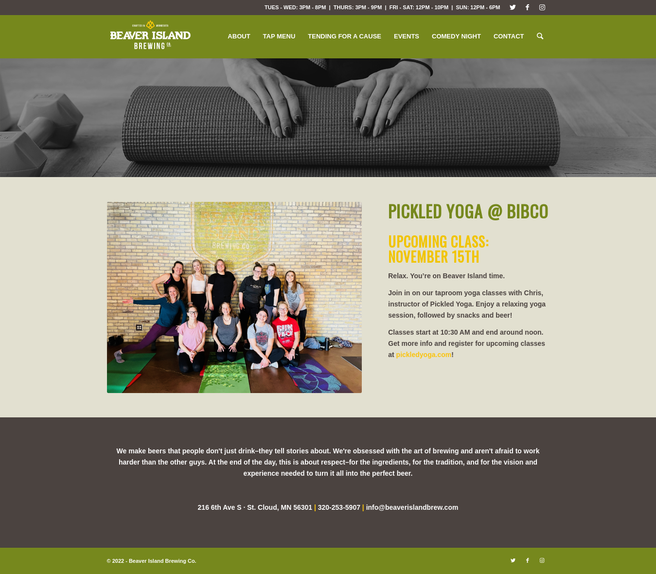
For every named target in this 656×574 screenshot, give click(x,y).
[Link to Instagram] (542, 7)
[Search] (540, 36)
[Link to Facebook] (527, 7)
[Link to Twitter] (513, 7)
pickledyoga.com (424, 355)
